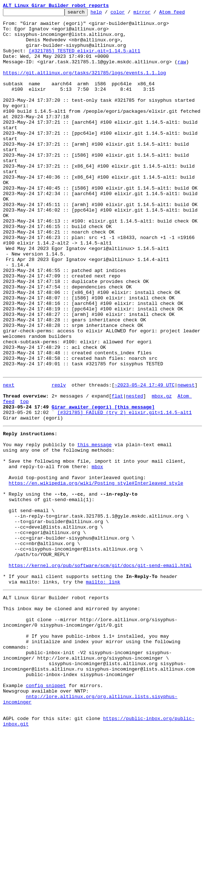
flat (117, 471)
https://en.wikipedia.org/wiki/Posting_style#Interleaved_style (96, 574)
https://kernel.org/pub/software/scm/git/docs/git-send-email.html (100, 673)
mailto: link (103, 692)
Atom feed (183, 14)
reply (59, 458)
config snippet (46, 815)
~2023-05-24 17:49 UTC (144, 458)
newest (186, 458)
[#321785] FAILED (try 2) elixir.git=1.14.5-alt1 (124, 491)
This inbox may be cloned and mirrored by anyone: (71, 722)
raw (181, 72)
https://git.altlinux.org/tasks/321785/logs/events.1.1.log (84, 85)
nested (134, 471)
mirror (153, 14)
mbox (97, 554)
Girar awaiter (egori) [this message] (103, 484)
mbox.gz (162, 471)
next (8, 458)
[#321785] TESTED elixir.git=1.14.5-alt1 (84, 59)
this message (94, 528)
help (107, 14)
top (24, 478)
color (129, 14)
